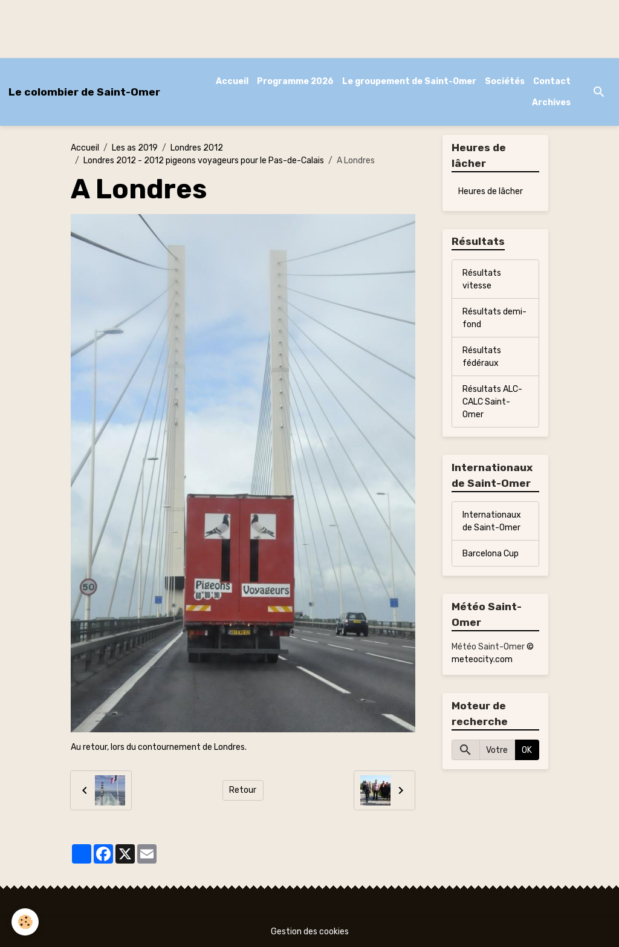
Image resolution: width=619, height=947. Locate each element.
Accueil (232, 81)
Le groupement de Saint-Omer (409, 81)
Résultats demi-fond (494, 318)
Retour (242, 790)
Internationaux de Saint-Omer (491, 521)
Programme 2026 (295, 81)
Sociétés (505, 81)
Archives (551, 102)
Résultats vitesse (481, 279)
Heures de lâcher (490, 191)
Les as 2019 (135, 148)
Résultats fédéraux (481, 356)
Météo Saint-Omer (488, 647)
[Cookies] (25, 922)
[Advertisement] (220, 27)
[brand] (84, 92)
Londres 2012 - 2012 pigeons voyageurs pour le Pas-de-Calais (203, 160)
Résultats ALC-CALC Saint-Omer (492, 402)
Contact (552, 81)
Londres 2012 (196, 148)
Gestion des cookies (310, 931)
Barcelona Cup (490, 553)
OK (527, 750)
